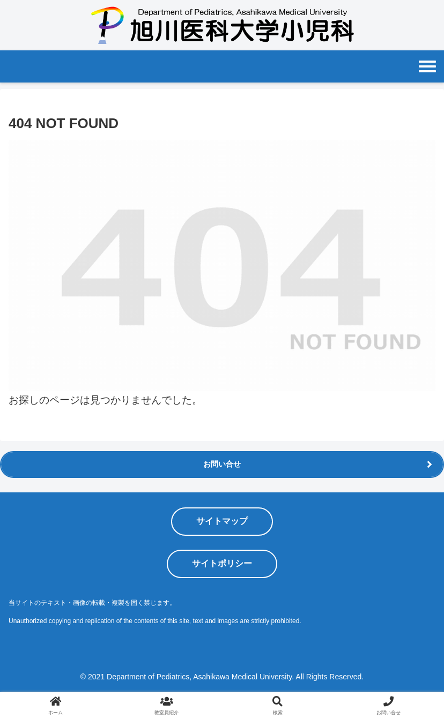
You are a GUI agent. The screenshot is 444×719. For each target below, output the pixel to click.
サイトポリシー (222, 563)
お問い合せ (222, 464)
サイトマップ (222, 521)
